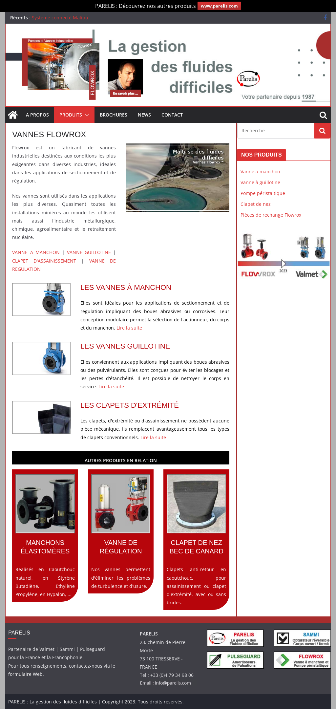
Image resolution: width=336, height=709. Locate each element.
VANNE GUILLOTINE (89, 252)
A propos (37, 115)
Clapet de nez (256, 204)
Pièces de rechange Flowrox (271, 215)
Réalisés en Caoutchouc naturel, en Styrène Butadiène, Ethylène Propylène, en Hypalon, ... (45, 535)
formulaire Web (25, 674)
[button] (85, 114)
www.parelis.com (219, 6)
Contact (172, 115)
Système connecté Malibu (60, 17)
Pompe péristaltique (263, 193)
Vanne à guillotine (260, 182)
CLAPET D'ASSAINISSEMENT (44, 261)
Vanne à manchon (260, 171)
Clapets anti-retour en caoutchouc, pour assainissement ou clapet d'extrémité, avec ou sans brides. (196, 540)
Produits (70, 115)
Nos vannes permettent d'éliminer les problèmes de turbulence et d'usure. (121, 531)
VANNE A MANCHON (35, 252)
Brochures (113, 115)
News (144, 115)
